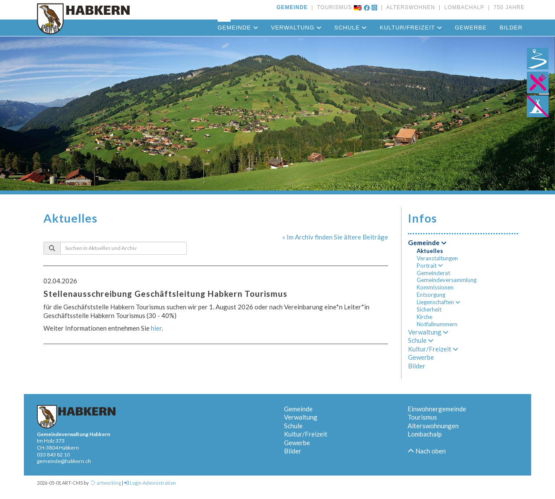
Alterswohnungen (433, 426)
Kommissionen (435, 287)
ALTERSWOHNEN (409, 7)
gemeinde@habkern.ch (64, 461)
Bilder (511, 27)
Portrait (430, 265)
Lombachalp (425, 434)
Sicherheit (429, 309)
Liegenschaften (438, 302)
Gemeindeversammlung (447, 279)
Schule (350, 27)
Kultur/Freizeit (411, 27)
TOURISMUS (332, 7)
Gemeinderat (433, 272)
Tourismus (422, 417)
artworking (105, 483)
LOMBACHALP (462, 7)
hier (156, 328)
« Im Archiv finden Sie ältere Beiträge (335, 237)
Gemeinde (238, 27)
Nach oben (427, 451)
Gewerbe (470, 27)
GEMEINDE (292, 7)
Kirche (424, 316)
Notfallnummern (437, 324)
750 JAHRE (507, 7)
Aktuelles (430, 250)
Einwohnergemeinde (437, 409)
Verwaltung (296, 27)
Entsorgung (431, 294)
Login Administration (150, 483)
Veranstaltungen (437, 258)
